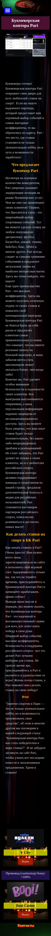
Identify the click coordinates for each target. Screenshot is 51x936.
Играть (25, 861)
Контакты (25, 925)
